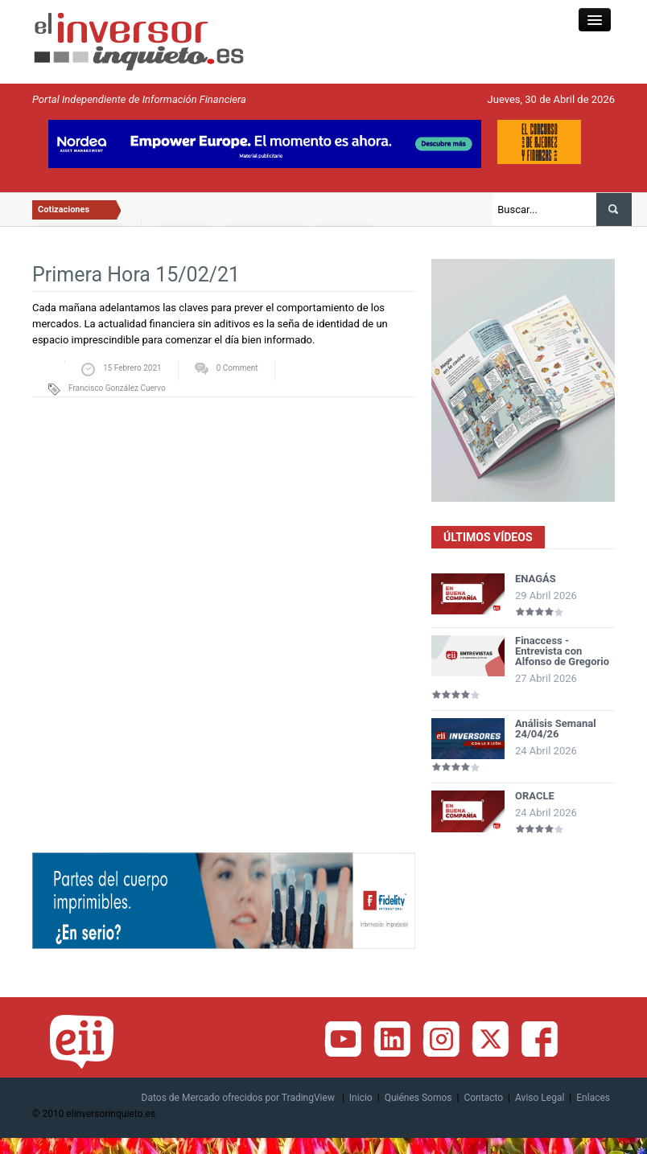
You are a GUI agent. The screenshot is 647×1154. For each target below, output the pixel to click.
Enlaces (593, 1097)
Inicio (361, 1097)
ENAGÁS (535, 579)
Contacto (483, 1097)
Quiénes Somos (418, 1097)
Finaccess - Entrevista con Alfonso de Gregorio (562, 650)
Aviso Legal (539, 1097)
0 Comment (237, 367)
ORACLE (534, 796)
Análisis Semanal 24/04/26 (555, 728)
